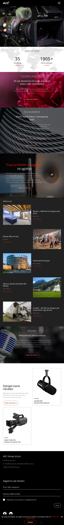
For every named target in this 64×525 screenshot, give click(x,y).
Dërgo (57, 505)
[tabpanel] (32, 26)
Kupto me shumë (36, 218)
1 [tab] (31, 67)
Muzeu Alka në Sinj (11, 236)
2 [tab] (32, 67)
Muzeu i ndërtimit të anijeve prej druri (46, 212)
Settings (30, 522)
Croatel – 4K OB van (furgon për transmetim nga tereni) (46, 309)
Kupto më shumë (31, 99)
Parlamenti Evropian (41, 260)
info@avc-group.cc (9, 460)
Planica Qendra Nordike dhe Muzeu (14, 285)
